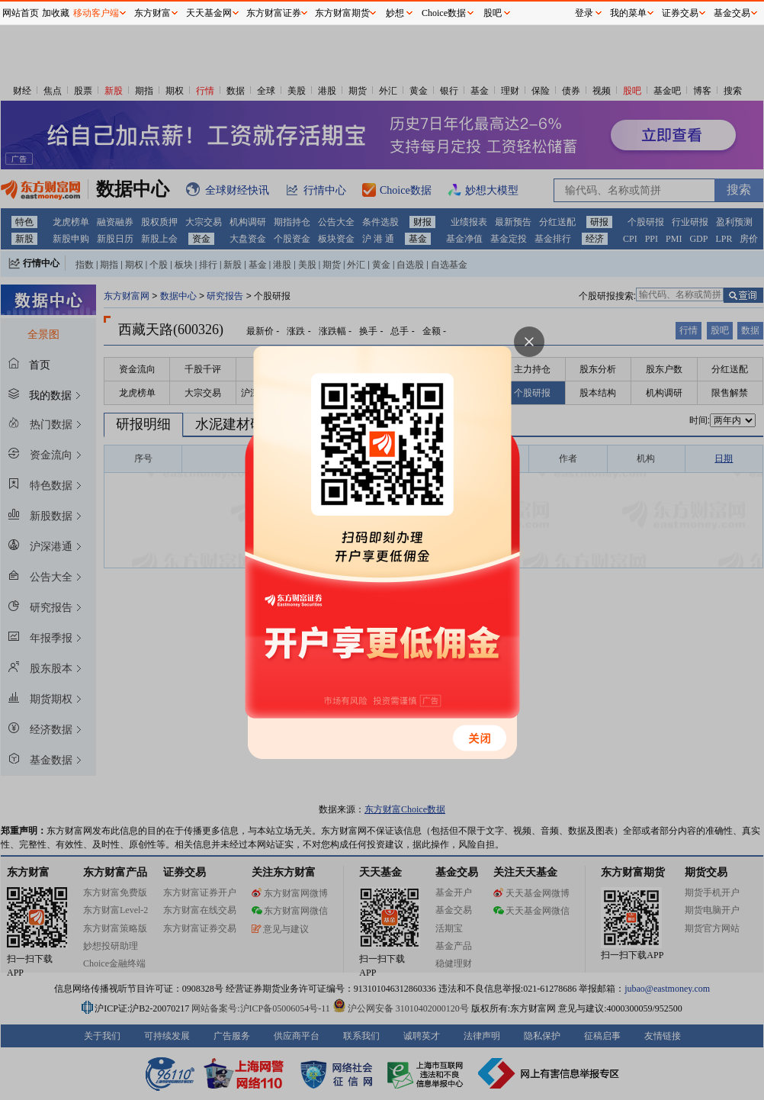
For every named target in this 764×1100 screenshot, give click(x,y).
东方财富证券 (273, 13)
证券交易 (680, 13)
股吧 (492, 13)
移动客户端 (96, 13)
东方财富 (152, 13)
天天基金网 (209, 13)
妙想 (395, 13)
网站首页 (20, 13)
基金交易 (732, 13)
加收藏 (55, 13)
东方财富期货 (342, 13)
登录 (584, 13)
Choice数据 (444, 13)
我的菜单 (628, 13)
